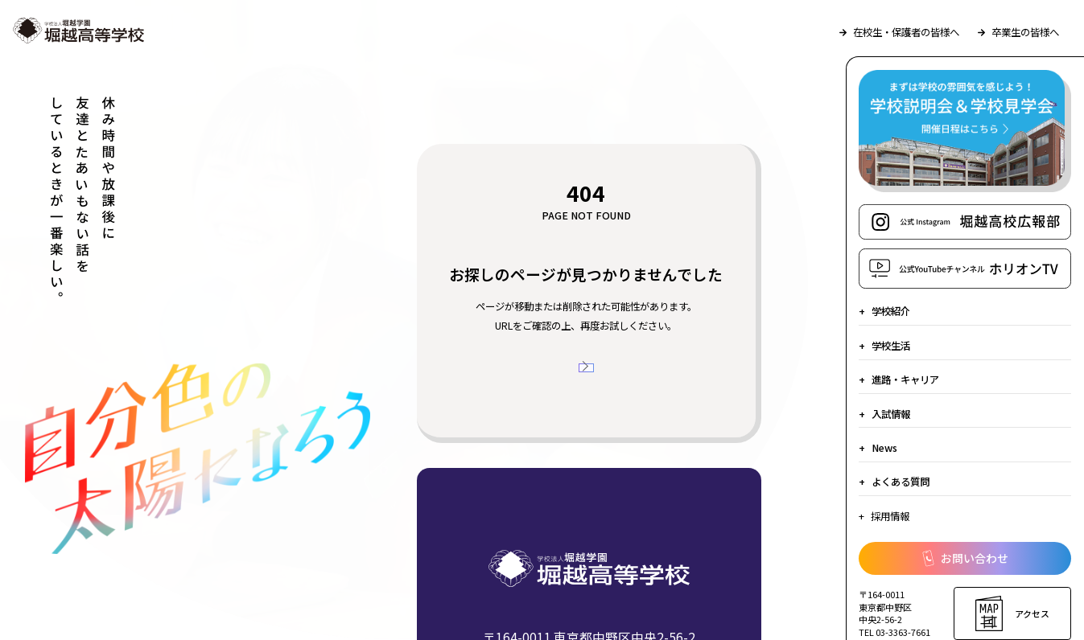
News (884, 448)
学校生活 (891, 345)
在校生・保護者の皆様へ (899, 32)
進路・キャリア (905, 379)
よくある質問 (900, 481)
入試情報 (891, 414)
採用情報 (890, 516)
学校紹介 (891, 311)
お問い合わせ (965, 558)
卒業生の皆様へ (1018, 32)
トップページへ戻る (593, 379)
